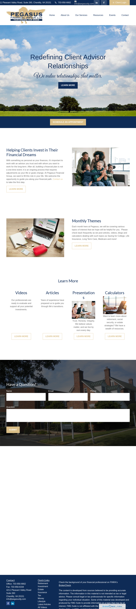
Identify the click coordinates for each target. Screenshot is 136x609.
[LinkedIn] (97, 2)
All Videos (42, 607)
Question (10, 407)
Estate (41, 589)
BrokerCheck (65, 585)
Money (41, 598)
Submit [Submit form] (13, 430)
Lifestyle (41, 601)
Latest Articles (44, 604)
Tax (39, 595)
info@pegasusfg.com (84, 2)
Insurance (42, 592)
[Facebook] (104, 2)
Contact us (58, 179)
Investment (43, 586)
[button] (52, 15)
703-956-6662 (62, 2)
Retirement (43, 583)
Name (9, 391)
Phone (93, 391)
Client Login (119, 2)
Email (51, 391)
